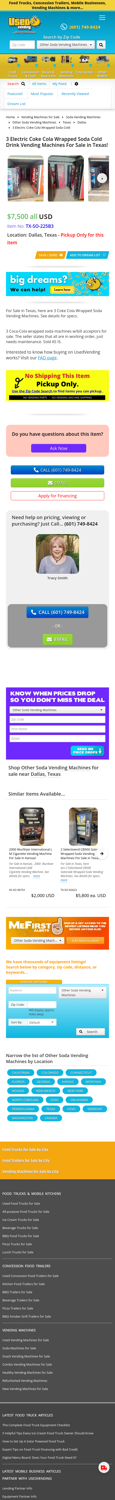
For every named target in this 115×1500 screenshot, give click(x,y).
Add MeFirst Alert (85, 942)
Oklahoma (79, 1102)
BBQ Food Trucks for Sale (20, 1238)
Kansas (68, 1084)
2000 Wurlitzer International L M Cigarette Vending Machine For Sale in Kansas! (30, 853)
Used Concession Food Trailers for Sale (30, 1278)
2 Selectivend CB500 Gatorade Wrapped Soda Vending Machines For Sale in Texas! (82, 853)
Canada (51, 1120)
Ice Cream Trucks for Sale (20, 1222)
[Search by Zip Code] (101, 44)
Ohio (54, 1102)
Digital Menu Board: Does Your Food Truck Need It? (39, 1459)
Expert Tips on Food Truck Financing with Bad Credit (40, 1451)
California (20, 1075)
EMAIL (57, 483)
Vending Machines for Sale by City (30, 1173)
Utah (71, 1111)
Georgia (43, 1084)
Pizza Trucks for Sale (17, 1246)
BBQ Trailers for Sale (17, 1294)
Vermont (94, 1111)
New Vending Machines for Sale (25, 1391)
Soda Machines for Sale (19, 1350)
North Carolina (25, 1102)
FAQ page (47, 358)
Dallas (38, 774)
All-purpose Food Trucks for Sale (25, 1214)
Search (88, 1034)
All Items (39, 83)
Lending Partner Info (17, 1490)
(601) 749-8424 (81, 524)
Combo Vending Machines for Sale (27, 1366)
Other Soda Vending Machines (66, 44)
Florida (18, 1084)
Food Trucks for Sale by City (25, 1151)
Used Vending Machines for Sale (25, 1342)
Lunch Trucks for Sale (17, 1254)
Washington (22, 1120)
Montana (93, 1084)
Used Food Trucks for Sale (21, 1205)
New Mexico (46, 1093)
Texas (54, 774)
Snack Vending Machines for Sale (26, 1358)
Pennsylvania (23, 1111)
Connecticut (81, 1075)
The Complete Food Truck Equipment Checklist (36, 1427)
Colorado (49, 1075)
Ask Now (58, 448)
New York (75, 1093)
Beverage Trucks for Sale (20, 1230)
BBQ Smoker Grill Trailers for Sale (26, 1318)
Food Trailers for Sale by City (26, 1162)
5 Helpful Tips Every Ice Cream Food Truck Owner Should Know (47, 1435)
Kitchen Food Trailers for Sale (23, 1286)
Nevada (18, 1093)
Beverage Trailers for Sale (20, 1302)
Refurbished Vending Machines (24, 1383)
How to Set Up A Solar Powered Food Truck (33, 1443)
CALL (57, 470)
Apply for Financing (57, 496)
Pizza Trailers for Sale (17, 1310)
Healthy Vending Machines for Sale (27, 1374)
